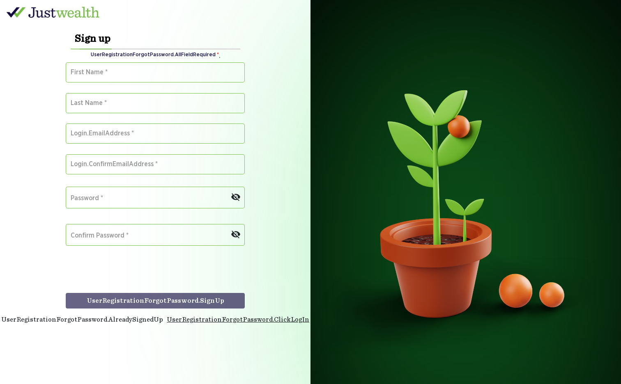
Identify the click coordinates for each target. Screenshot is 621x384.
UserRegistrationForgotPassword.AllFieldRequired (155, 54)
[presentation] (128, 274)
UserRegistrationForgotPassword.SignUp (155, 300)
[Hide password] (236, 195)
